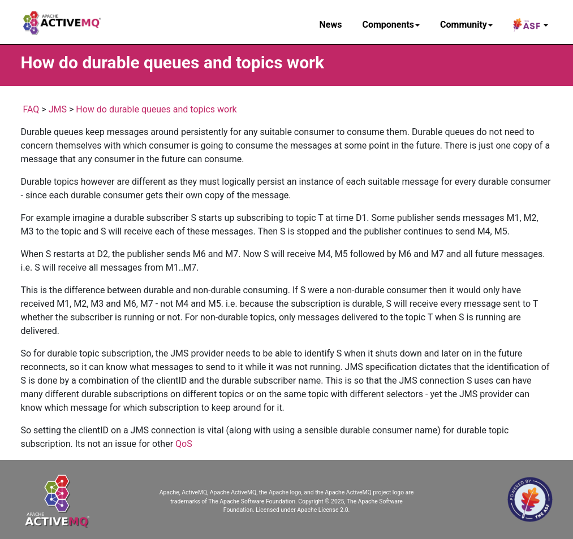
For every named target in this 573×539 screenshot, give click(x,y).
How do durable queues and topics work (156, 109)
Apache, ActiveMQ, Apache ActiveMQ (208, 492)
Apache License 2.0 (322, 510)
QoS (183, 443)
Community (466, 24)
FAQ (31, 109)
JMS (58, 109)
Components (391, 24)
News (331, 24)
